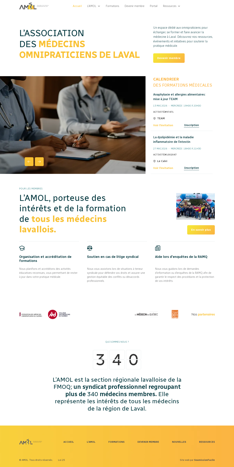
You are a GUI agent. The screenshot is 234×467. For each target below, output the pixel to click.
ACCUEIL (68, 442)
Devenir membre (134, 6)
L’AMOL (91, 442)
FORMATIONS (116, 442)
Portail (153, 6)
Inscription (191, 125)
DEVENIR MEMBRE (148, 442)
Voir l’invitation (163, 125)
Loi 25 (61, 460)
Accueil (77, 6)
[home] (34, 6)
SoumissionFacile (204, 460)
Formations (112, 6)
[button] (93, 6)
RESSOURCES (207, 442)
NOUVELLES (179, 442)
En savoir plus (201, 229)
